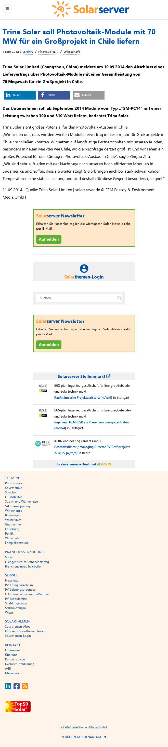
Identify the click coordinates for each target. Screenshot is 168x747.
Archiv (28, 52)
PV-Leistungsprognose (20, 590)
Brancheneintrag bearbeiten (23, 566)
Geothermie (13, 524)
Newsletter (12, 580)
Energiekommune (17, 543)
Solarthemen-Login (18, 636)
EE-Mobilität (13, 497)
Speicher (11, 492)
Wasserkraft (13, 520)
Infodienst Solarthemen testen (25, 631)
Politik (9, 534)
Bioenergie (12, 515)
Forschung (12, 529)
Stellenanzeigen (15, 608)
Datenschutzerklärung (19, 664)
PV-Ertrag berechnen (19, 585)
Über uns (11, 655)
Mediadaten (13, 673)
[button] (20, 95)
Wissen (10, 613)
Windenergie (13, 511)
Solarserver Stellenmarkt (84, 376)
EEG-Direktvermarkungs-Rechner (27, 594)
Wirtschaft (71, 52)
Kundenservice (15, 659)
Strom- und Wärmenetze (21, 502)
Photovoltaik (48, 52)
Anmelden (49, 239)
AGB (8, 669)
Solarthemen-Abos (17, 627)
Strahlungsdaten (16, 603)
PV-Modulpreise (16, 599)
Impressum (12, 650)
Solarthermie (13, 488)
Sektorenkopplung (17, 506)
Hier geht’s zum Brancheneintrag (27, 562)
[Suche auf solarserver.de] (119, 298)
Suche (9, 557)
